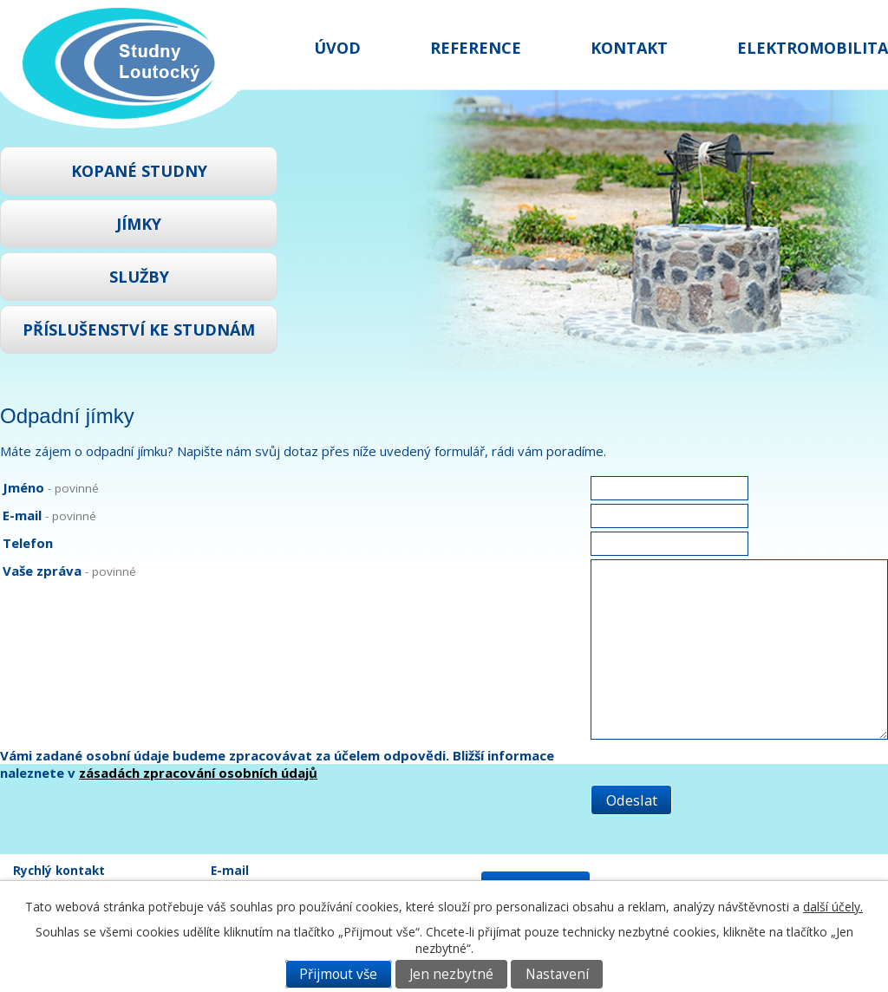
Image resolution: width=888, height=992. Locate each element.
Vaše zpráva (69, 570)
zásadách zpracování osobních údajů (198, 772)
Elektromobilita (812, 47)
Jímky (138, 223)
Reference (475, 47)
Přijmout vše (338, 974)
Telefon (28, 542)
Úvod (337, 47)
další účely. (833, 906)
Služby (139, 276)
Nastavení (557, 974)
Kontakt (629, 47)
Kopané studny (139, 170)
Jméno (51, 487)
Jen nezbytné (451, 974)
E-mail (49, 515)
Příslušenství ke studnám (139, 329)
